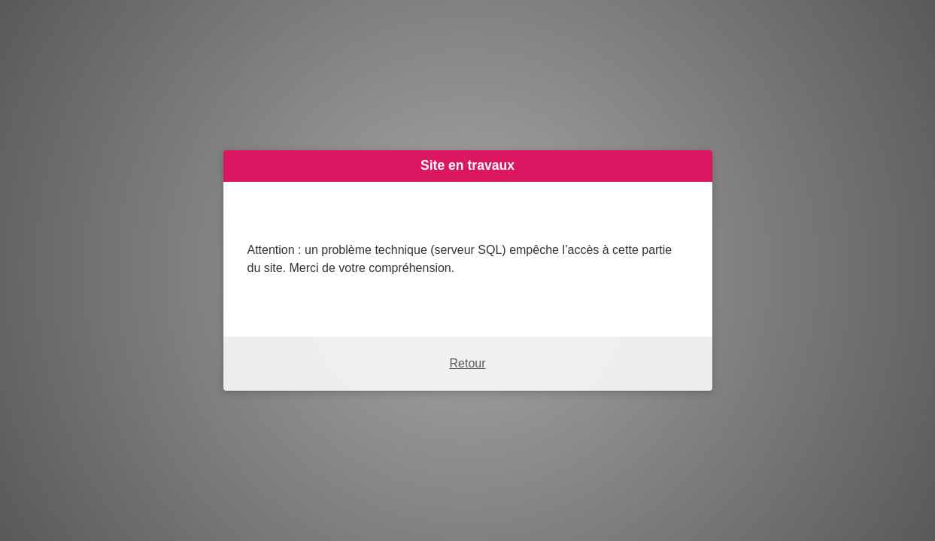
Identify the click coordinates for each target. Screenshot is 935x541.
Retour (467, 363)
